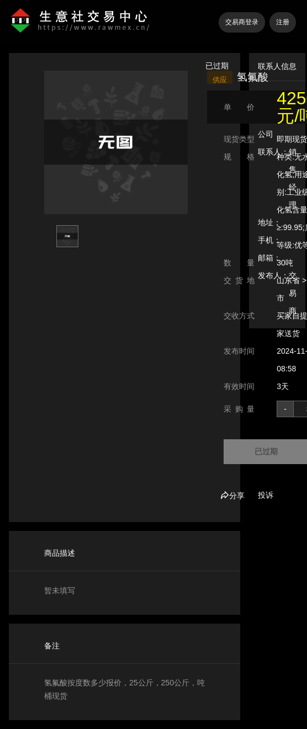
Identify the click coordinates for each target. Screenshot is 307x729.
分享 (232, 495)
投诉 (265, 495)
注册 (282, 22)
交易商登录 (241, 22)
